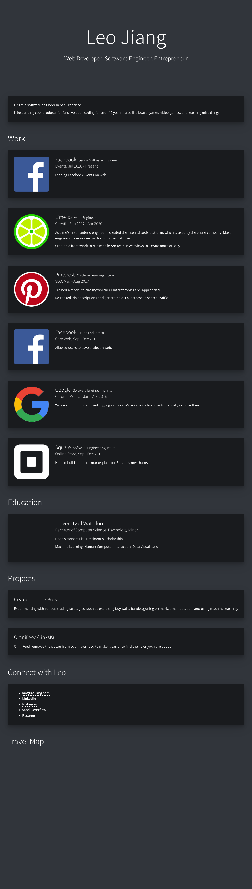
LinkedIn (29, 698)
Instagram (30, 704)
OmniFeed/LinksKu (35, 637)
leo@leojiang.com (36, 693)
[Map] (126, 815)
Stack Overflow (34, 710)
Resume (28, 715)
